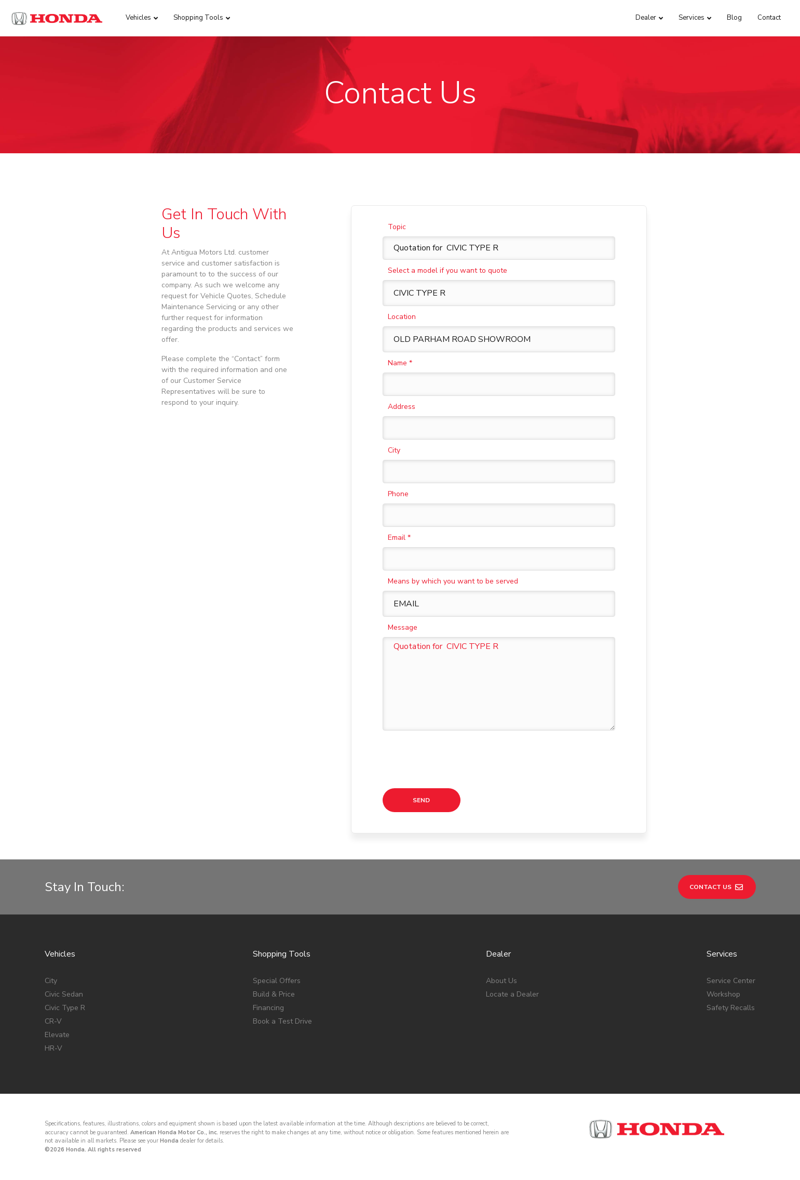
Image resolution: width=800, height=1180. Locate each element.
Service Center (731, 981)
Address (401, 407)
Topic (397, 227)
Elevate (57, 1035)
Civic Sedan (64, 994)
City (394, 450)
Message (402, 627)
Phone (398, 494)
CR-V (53, 1021)
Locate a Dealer (512, 994)
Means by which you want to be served (453, 581)
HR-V (53, 1048)
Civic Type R (65, 1008)
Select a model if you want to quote (447, 270)
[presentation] (461, 759)
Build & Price (274, 994)
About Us (501, 981)
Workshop (723, 994)
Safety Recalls (731, 1008)
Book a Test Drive (282, 1021)
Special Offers (277, 981)
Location (402, 317)
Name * (400, 363)
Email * (399, 537)
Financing (268, 1008)
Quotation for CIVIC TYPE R (499, 684)
